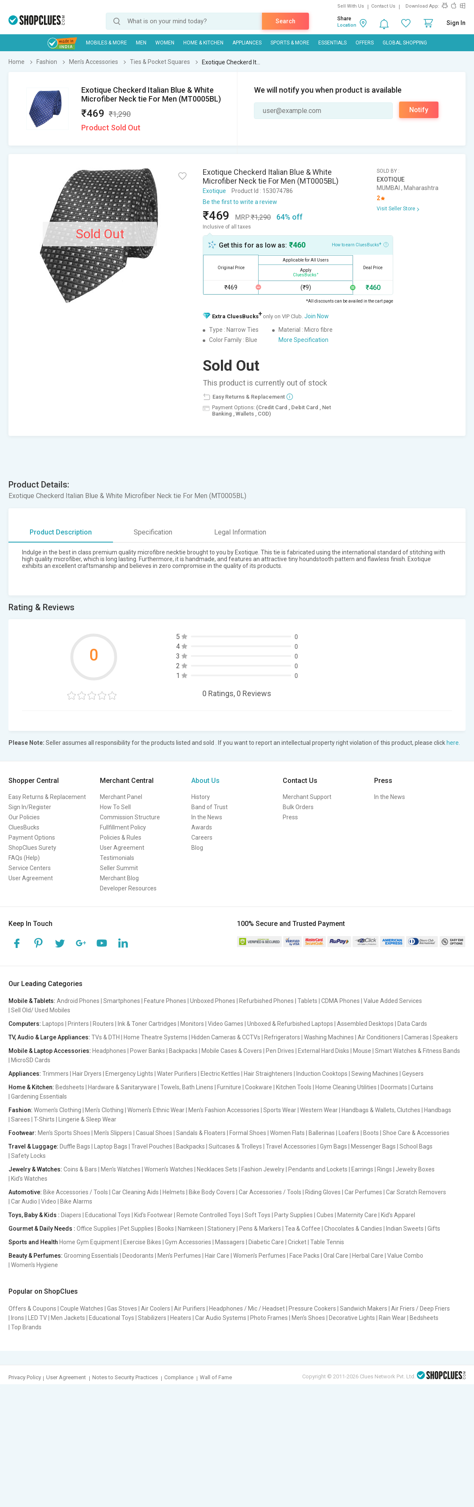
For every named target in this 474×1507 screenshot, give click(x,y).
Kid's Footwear (153, 1215)
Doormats (393, 1087)
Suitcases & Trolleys (235, 1146)
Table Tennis (327, 1242)
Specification (153, 532)
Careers (201, 837)
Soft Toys (257, 1215)
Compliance (178, 1377)
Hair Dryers (87, 1073)
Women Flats (287, 1133)
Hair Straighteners (268, 1073)
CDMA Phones (340, 1000)
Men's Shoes (308, 1317)
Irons (17, 1317)
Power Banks (147, 1050)
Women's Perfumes (259, 1255)
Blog (197, 847)
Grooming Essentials (91, 1255)
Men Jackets (68, 1317)
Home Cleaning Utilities (346, 1087)
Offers (365, 43)
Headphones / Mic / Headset (247, 1308)
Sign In (456, 22)
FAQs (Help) (24, 857)
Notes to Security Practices (125, 1377)
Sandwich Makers (363, 1308)
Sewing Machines (374, 1073)
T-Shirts (44, 1119)
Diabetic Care (266, 1242)
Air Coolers (155, 1308)
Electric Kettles (220, 1073)
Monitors (192, 1023)
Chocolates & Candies (353, 1228)
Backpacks (183, 1050)
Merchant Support (307, 796)
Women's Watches (168, 1169)
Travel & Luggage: (33, 1146)
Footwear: (22, 1133)
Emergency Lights (129, 1073)
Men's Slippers (113, 1133)
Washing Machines (329, 1037)
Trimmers (55, 1073)
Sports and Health (33, 1242)
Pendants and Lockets (317, 1169)
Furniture (229, 1087)
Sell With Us (350, 6)
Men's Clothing (104, 1110)
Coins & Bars (80, 1169)
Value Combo (405, 1255)
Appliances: (24, 1073)
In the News (206, 817)
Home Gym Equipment (89, 1242)
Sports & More (289, 43)
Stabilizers (152, 1317)
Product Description (61, 532)
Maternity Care (357, 1215)
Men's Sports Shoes (64, 1133)
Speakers (445, 1037)
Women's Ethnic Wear (156, 1110)
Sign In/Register (29, 807)
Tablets (307, 1000)
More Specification (303, 339)
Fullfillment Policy (123, 827)
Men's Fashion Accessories (223, 1110)
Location (346, 25)
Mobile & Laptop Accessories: (49, 1050)
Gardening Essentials (39, 1096)
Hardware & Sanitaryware (122, 1087)
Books (165, 1228)
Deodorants (138, 1255)
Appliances (247, 43)
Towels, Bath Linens (186, 1087)
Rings (384, 1169)
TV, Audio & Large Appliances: (49, 1037)
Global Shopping (405, 43)
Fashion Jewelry (262, 1169)
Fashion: (20, 1110)
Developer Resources (128, 888)
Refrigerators (282, 1037)
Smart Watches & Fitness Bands (417, 1050)
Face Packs (304, 1255)
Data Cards (412, 1023)
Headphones (109, 1050)
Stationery (221, 1228)
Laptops (53, 1023)
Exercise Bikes (142, 1242)
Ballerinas (322, 1133)
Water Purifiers (177, 1073)
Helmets (174, 1192)
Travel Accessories (291, 1146)
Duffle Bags (75, 1146)
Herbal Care (367, 1255)
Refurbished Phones (266, 1000)
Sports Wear (279, 1110)
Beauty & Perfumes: (35, 1255)
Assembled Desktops (365, 1023)
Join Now (316, 316)
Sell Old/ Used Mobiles (40, 1010)
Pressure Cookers (312, 1308)
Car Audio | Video (33, 1201)
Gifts (433, 1228)
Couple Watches (81, 1308)
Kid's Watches (29, 1178)
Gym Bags (333, 1146)
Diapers (71, 1215)
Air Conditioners (379, 1037)
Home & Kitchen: (31, 1087)
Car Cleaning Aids (135, 1192)
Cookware (258, 1087)
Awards (201, 827)
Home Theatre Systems (155, 1037)
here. (453, 742)
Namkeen (191, 1228)
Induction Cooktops (321, 1073)
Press (290, 817)
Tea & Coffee (302, 1228)
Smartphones (121, 1000)
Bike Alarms (76, 1201)
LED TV (37, 1317)
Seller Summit (119, 868)
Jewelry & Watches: (35, 1169)
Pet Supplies (137, 1228)
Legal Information (240, 532)
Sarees (20, 1119)
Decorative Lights (352, 1317)
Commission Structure (130, 817)
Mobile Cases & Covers (231, 1050)
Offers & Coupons (32, 1308)
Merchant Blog (119, 878)
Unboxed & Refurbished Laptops (290, 1023)
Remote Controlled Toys (208, 1215)
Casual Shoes (154, 1133)
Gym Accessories (188, 1242)
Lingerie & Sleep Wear (87, 1119)
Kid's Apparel (398, 1215)
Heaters (180, 1317)
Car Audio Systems (220, 1317)
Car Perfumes (363, 1192)
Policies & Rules (120, 837)
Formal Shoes (247, 1133)
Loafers (349, 1133)
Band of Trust (209, 807)
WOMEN (164, 43)
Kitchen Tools (293, 1087)
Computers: (24, 1023)
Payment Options (31, 837)
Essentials (332, 43)
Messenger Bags (373, 1146)
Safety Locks (28, 1155)
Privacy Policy (24, 1377)
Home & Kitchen (203, 43)
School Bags (416, 1146)
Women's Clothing (57, 1110)
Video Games (225, 1023)
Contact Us (383, 6)
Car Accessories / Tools (270, 1192)
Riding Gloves (323, 1192)
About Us (205, 781)
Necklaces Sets (217, 1169)
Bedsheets (69, 1087)
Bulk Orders (298, 807)
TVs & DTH (105, 1037)
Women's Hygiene (34, 1265)
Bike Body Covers (212, 1192)
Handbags (437, 1110)
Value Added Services (393, 1000)
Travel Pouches (151, 1146)
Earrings (362, 1169)
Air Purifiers (189, 1308)
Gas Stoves (122, 1308)
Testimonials (117, 857)
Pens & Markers (260, 1228)
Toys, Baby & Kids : (34, 1215)
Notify (418, 110)
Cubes (325, 1215)
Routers (103, 1023)
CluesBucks (23, 827)
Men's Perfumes (179, 1255)
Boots (371, 1133)
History (200, 796)
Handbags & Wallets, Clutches (381, 1110)
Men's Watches (121, 1169)
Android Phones (78, 1000)
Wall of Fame (216, 1377)
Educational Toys (107, 1215)
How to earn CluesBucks (360, 244)
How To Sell (115, 807)
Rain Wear (392, 1317)
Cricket (297, 1242)
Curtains (422, 1087)
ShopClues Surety (32, 847)
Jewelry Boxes (415, 1169)
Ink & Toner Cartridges (147, 1023)
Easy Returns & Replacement (47, 796)
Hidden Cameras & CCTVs (225, 1037)
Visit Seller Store (396, 209)
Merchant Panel (121, 796)
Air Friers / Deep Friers (420, 1308)
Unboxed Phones (212, 1000)
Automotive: (25, 1192)
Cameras (416, 1037)
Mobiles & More (106, 43)
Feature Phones (165, 1000)
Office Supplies (96, 1228)
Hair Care (217, 1255)
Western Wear (319, 1110)
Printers (78, 1023)
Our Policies (24, 817)
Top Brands (26, 1327)
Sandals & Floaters (201, 1133)
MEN (141, 43)
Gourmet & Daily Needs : (41, 1228)
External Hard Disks (323, 1050)
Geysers (413, 1073)
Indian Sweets (405, 1228)
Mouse (362, 1050)
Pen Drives (280, 1050)
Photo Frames (269, 1317)
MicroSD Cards (30, 1060)
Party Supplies (293, 1215)
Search (285, 21)
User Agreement (30, 878)
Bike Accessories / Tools (75, 1192)
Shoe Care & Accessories (416, 1133)
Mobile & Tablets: (31, 1000)
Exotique (214, 190)
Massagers (230, 1242)
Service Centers (29, 868)
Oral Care (335, 1255)
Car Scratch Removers (416, 1192)
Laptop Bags (110, 1146)
